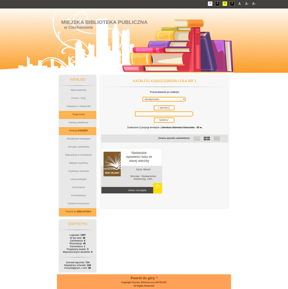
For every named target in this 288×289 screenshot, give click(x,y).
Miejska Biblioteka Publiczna (104, 22)
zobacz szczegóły (137, 190)
